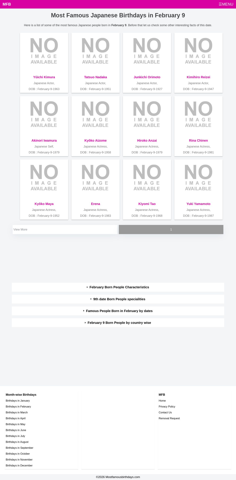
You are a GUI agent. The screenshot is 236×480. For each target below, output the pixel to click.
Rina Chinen (198, 140)
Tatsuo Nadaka (95, 77)
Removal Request (169, 418)
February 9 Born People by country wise (119, 322)
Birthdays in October (18, 453)
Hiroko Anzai (147, 140)
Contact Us (165, 412)
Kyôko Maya (44, 204)
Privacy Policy (167, 406)
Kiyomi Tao (147, 204)
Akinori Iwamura (44, 140)
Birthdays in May (15, 424)
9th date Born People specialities (119, 299)
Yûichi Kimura (44, 77)
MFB (7, 4)
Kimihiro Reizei (198, 77)
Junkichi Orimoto (147, 77)
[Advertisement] (110, 258)
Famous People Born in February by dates (119, 311)
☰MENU (226, 4)
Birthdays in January (18, 400)
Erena (95, 204)
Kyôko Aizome (95, 140)
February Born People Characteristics (119, 287)
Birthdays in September (19, 447)
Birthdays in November (19, 459)
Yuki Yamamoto (198, 204)
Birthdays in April (16, 418)
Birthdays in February (18, 406)
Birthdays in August (17, 441)
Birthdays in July (15, 435)
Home (162, 400)
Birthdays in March (17, 412)
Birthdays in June (16, 430)
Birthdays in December (19, 465)
